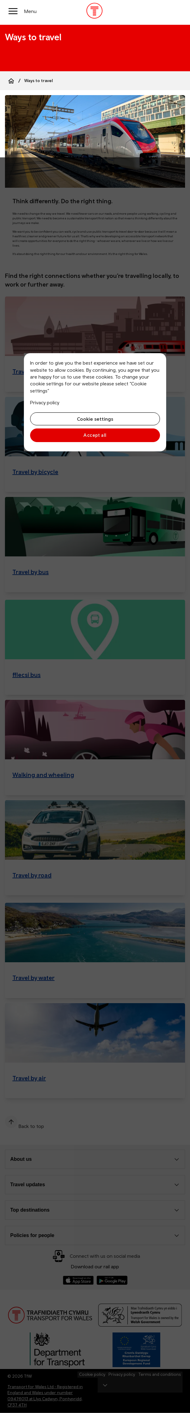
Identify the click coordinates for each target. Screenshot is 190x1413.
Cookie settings (95, 419)
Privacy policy (44, 402)
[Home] (11, 81)
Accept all (95, 435)
